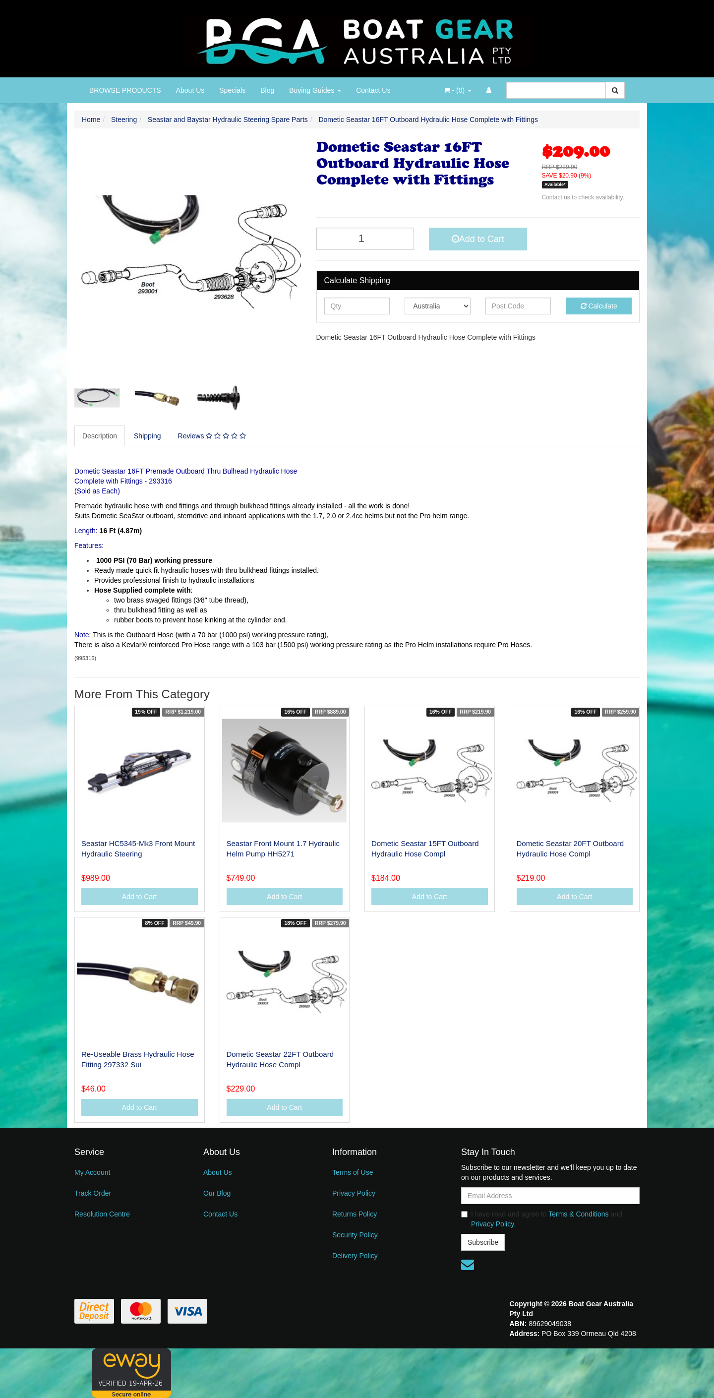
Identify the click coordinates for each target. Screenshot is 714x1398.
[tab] (100, 435)
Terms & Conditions (578, 1214)
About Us (190, 90)
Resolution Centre (102, 1214)
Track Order (92, 1193)
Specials (232, 90)
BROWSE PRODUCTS (125, 90)
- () (458, 90)
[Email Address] (550, 1195)
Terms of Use (352, 1172)
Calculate (599, 306)
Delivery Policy (355, 1256)
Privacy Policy (353, 1193)
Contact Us (373, 90)
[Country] (438, 306)
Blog (267, 90)
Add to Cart (478, 239)
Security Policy (355, 1235)
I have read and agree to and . (541, 1219)
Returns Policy (354, 1214)
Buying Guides (315, 90)
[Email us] (467, 1264)
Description (99, 436)
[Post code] (518, 306)
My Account (92, 1172)
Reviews (212, 436)
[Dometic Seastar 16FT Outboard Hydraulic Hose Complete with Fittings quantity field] (365, 239)
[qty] (357, 306)
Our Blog (217, 1193)
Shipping (147, 436)
